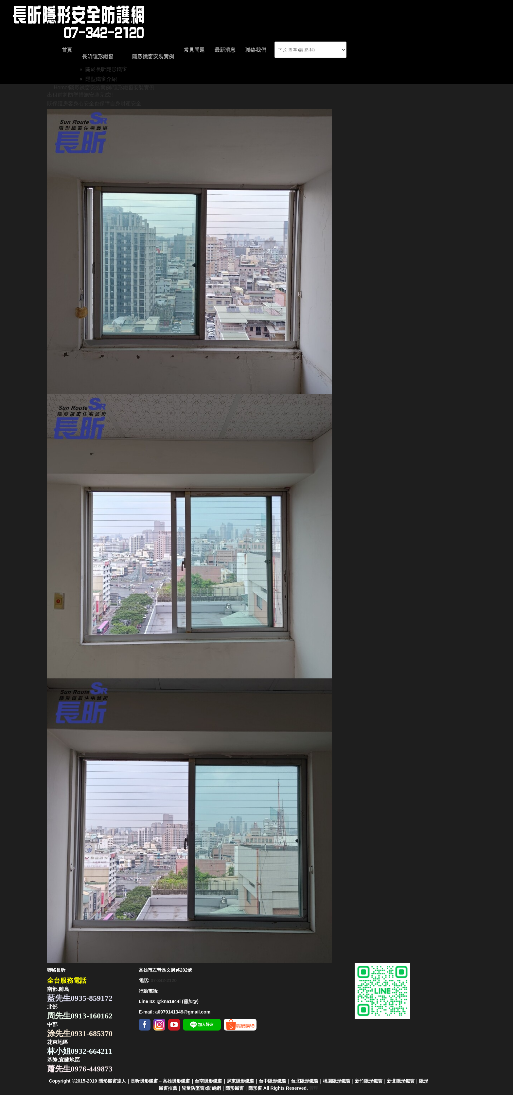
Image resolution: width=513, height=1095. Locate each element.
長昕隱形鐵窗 (98, 56)
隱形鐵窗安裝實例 (153, 56)
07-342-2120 (164, 980)
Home (61, 87)
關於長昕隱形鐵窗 (106, 69)
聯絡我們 (255, 49)
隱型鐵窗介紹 (101, 79)
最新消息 (225, 49)
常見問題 (194, 49)
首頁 (67, 49)
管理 (313, 1088)
